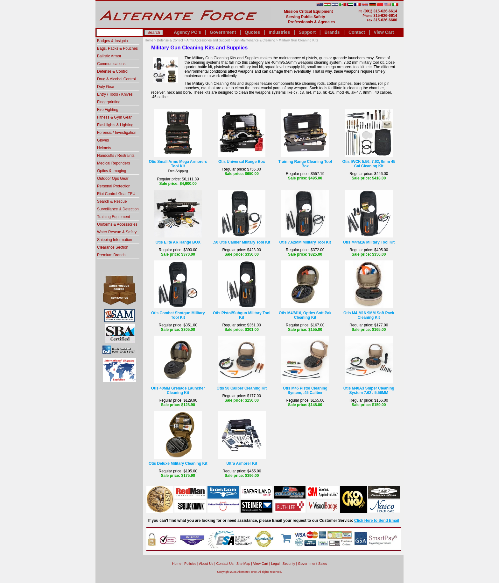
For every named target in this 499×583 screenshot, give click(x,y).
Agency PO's (187, 32)
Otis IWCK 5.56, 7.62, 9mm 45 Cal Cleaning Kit (368, 163)
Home (149, 40)
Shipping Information (114, 239)
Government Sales (312, 563)
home (176, 563)
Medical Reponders (113, 163)
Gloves (103, 140)
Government (223, 32)
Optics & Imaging (111, 171)
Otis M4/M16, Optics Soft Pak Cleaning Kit (305, 315)
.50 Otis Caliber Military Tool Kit (241, 242)
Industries (279, 32)
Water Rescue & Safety (117, 232)
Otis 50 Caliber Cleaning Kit (242, 388)
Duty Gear (106, 86)
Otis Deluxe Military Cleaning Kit (178, 463)
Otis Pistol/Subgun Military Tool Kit (241, 315)
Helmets (104, 148)
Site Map (243, 563)
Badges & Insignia (112, 41)
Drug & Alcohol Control (116, 79)
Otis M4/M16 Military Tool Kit (369, 242)
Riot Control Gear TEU (116, 194)
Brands (332, 32)
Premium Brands (111, 255)
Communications (111, 64)
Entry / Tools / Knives (115, 94)
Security (289, 563)
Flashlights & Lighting (115, 125)
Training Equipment (113, 217)
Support (307, 32)
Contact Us (224, 563)
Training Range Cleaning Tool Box (305, 163)
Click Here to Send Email (376, 520)
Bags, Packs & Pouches (117, 48)
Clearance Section (112, 247)
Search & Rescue (112, 201)
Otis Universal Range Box (241, 161)
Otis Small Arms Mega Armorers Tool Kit (178, 163)
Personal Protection (113, 186)
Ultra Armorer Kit (241, 463)
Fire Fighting (107, 109)
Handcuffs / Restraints (116, 155)
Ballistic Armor (109, 56)
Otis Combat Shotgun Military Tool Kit (178, 315)
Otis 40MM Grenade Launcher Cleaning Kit (178, 390)
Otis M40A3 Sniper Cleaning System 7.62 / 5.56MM (368, 390)
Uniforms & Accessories (117, 224)
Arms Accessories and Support (208, 40)
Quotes (252, 32)
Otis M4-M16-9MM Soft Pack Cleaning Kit (368, 315)
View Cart (384, 32)
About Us (206, 563)
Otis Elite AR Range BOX (177, 242)
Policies (190, 563)
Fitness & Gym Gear (114, 117)
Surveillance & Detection (118, 209)
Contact (356, 32)
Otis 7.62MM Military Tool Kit (305, 242)
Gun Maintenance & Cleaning (254, 40)
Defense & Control (170, 40)
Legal (275, 563)
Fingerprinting (108, 102)
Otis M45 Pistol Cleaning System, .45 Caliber (305, 390)
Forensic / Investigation (116, 132)
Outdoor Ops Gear (113, 178)
